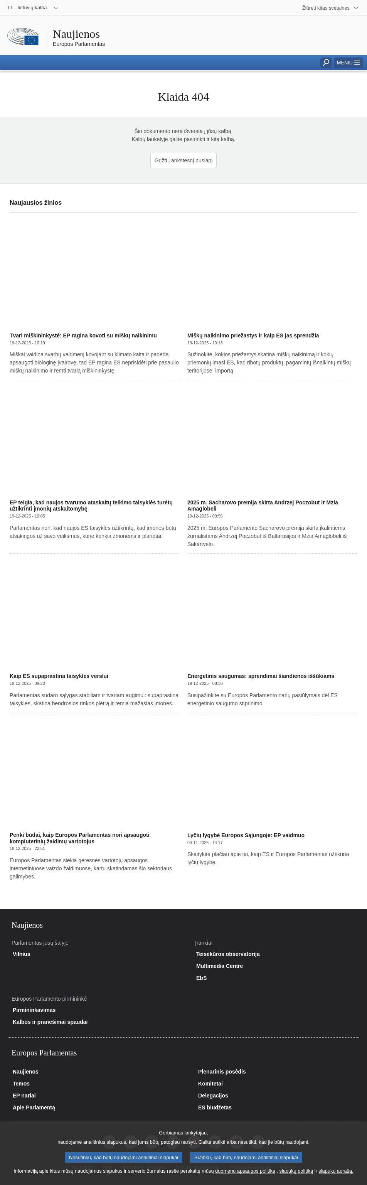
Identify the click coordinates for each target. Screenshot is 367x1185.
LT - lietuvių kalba (27, 7)
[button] (348, 62)
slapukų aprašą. (335, 1177)
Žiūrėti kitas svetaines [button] (326, 8)
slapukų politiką (296, 1177)
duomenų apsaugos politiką (245, 1177)
